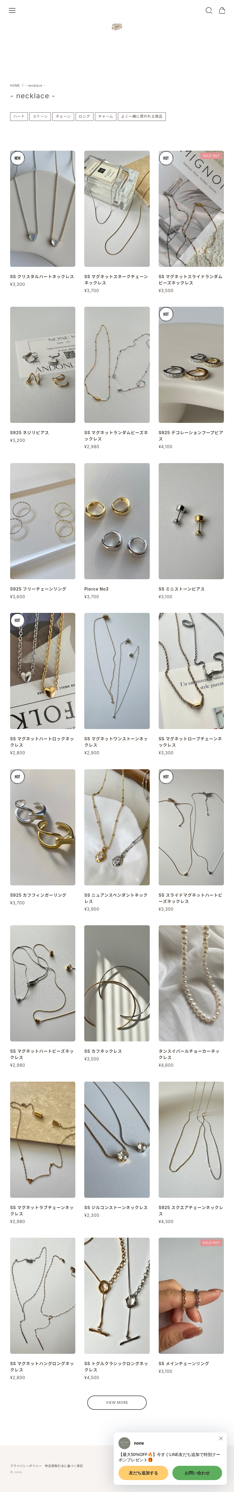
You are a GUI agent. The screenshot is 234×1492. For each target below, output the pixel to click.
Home (15, 85)
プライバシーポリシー (26, 1466)
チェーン (63, 116)
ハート (19, 116)
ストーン (40, 116)
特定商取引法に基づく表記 (64, 1466)
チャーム (105, 116)
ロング (84, 116)
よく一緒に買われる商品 (142, 116)
